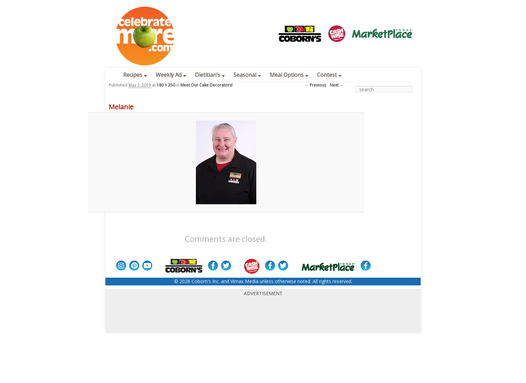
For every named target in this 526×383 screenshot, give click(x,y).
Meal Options (289, 74)
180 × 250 (166, 85)
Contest (329, 74)
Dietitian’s (210, 74)
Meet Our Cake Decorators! (206, 85)
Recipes (135, 74)
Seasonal (247, 74)
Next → (337, 85)
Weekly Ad (171, 74)
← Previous (315, 85)
